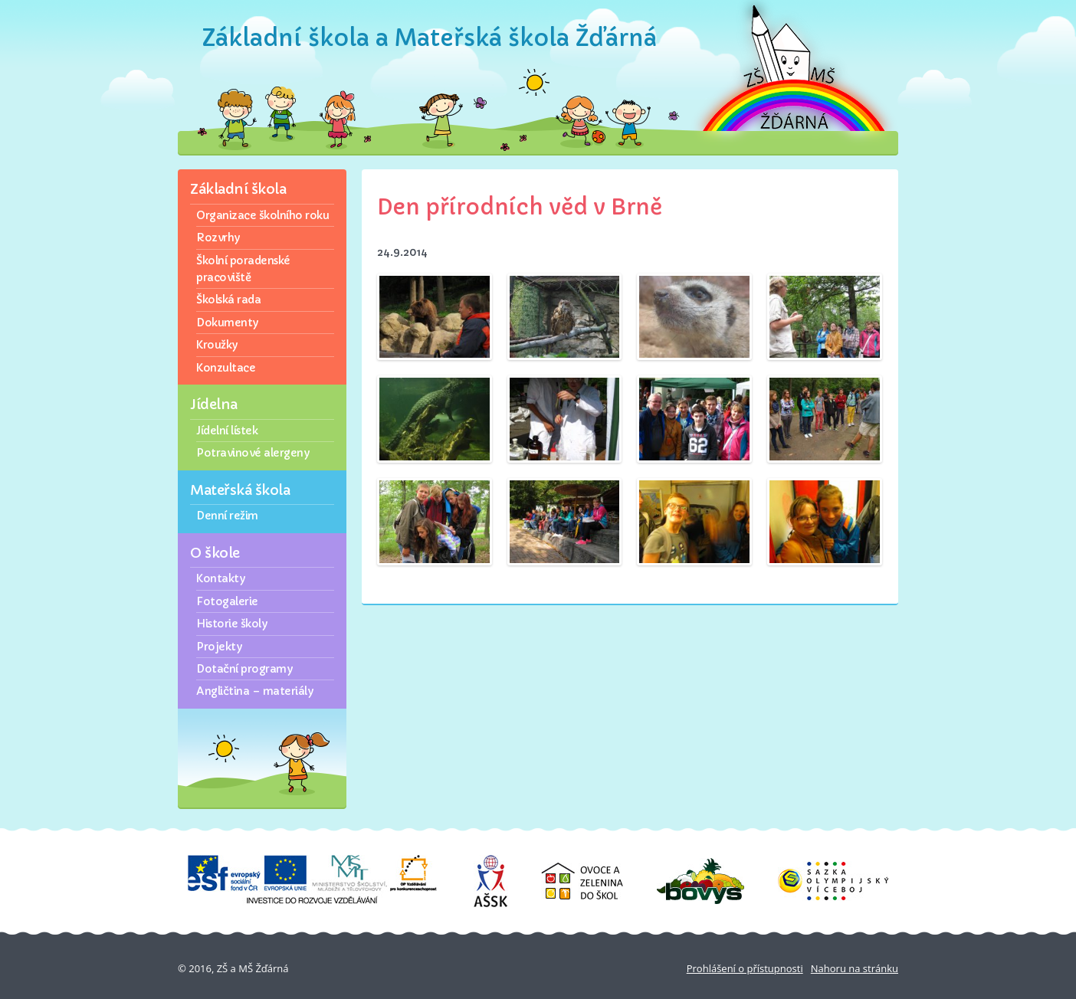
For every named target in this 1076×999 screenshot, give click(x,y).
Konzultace (225, 368)
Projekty (218, 646)
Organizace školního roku (262, 215)
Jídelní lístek (227, 430)
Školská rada (228, 299)
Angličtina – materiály (254, 691)
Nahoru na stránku (854, 968)
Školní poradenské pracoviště (243, 269)
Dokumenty (227, 322)
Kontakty (220, 578)
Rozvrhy (218, 237)
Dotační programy (244, 669)
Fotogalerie (227, 601)
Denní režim (227, 515)
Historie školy (231, 624)
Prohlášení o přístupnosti (745, 968)
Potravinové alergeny (252, 453)
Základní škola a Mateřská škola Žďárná (429, 38)
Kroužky (217, 345)
